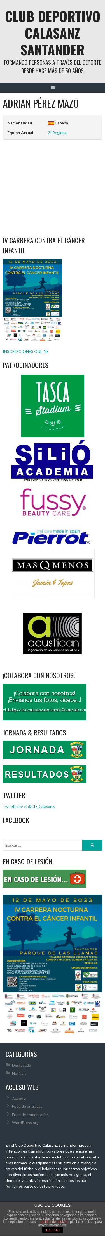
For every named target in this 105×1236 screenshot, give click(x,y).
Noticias (19, 1073)
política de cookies (54, 1222)
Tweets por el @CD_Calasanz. (29, 806)
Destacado (21, 1065)
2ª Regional (57, 132)
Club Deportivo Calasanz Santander (52, 32)
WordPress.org (25, 1122)
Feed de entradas (27, 1106)
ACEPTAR (52, 1230)
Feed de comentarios (30, 1114)
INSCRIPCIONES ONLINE (26, 351)
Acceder (19, 1098)
